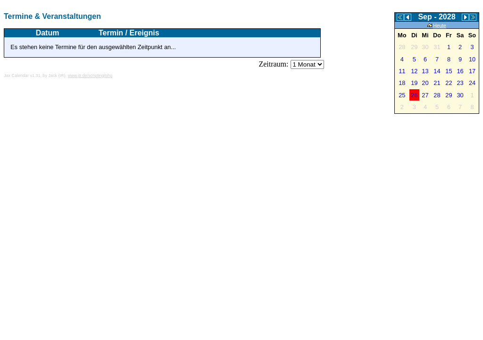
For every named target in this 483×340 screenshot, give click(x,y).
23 (460, 82)
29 (448, 95)
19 (414, 82)
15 (448, 71)
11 (402, 71)
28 (436, 95)
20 (425, 82)
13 (425, 71)
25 (402, 95)
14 (436, 71)
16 (460, 71)
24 (472, 82)
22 (448, 82)
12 (414, 71)
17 (472, 71)
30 (460, 95)
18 (402, 82)
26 (414, 95)
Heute (436, 25)
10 (472, 59)
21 (436, 82)
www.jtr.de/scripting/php (90, 75)
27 (425, 95)
